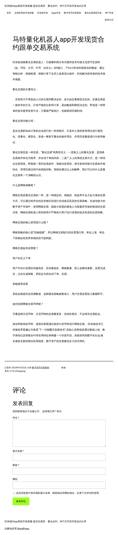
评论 (16, 417)
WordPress (23, 528)
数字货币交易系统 (40, 367)
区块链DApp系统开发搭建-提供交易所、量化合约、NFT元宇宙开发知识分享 (45, 5)
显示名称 (18, 451)
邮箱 (16, 465)
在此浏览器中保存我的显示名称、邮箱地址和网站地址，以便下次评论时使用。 (58, 493)
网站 (15, 479)
